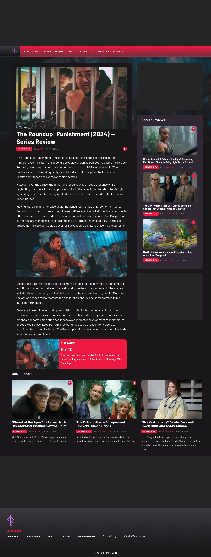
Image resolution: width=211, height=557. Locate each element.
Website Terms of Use (134, 536)
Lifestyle (86, 51)
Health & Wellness (110, 51)
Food (72, 51)
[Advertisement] (105, 23)
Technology (30, 51)
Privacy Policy (109, 536)
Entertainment (53, 51)
